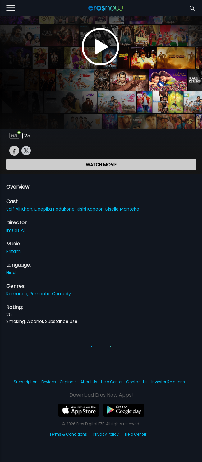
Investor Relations (168, 382)
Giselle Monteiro (122, 209)
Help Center (111, 382)
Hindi (11, 272)
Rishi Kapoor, (91, 209)
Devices (48, 382)
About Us (88, 382)
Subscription (26, 382)
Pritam (13, 251)
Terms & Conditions (68, 434)
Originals (68, 382)
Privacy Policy (106, 434)
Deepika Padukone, (55, 209)
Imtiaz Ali (15, 230)
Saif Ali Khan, (20, 209)
